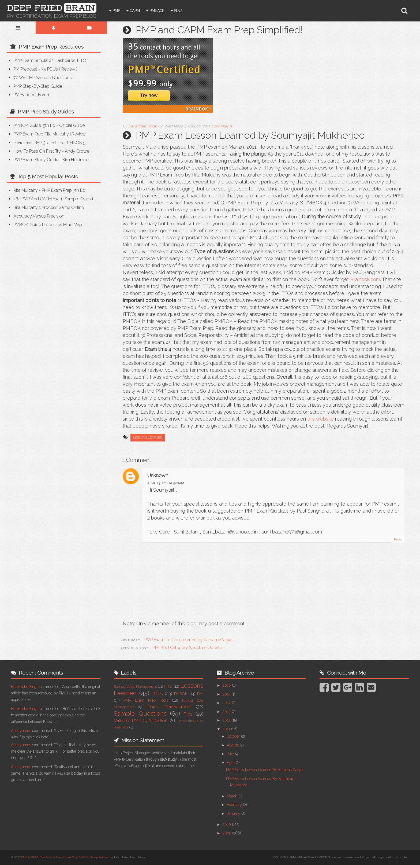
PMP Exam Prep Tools (145, 700)
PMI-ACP (166, 11)
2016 (227, 685)
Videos (182, 721)
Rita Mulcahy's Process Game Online (48, 207)
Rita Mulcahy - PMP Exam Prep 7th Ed (49, 190)
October (234, 736)
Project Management (169, 706)
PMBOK (181, 694)
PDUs (157, 693)
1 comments (221, 126)
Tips (188, 714)
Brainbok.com (365, 279)
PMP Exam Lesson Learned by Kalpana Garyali (265, 770)
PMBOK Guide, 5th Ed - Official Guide (49, 125)
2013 (227, 711)
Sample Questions (140, 713)
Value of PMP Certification (140, 720)
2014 (227, 703)
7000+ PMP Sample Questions (42, 77)
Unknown (157, 475)
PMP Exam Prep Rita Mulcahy (41, 134)
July (231, 754)
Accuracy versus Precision (38, 216)
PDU (186, 11)
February (235, 805)
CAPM (143, 11)
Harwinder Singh (25, 686)
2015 (227, 694)
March (232, 796)
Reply (398, 539)
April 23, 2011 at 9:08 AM (165, 483)
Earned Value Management (135, 686)
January (234, 813)
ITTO (168, 686)
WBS (195, 721)
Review (68, 69)
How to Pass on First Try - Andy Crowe (51, 151)
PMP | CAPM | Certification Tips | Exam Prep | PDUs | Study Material (65, 857)
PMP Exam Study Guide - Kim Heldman (51, 159)
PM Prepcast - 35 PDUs (35, 69)
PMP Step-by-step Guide (37, 86)
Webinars (121, 727)
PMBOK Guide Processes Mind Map (47, 224)
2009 (227, 833)
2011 (227, 729)
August (233, 745)
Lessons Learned (147, 437)
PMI (200, 694)
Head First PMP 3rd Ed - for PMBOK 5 (49, 142)
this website (320, 419)
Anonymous (21, 730)
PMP (125, 11)
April (231, 762)
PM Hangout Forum (32, 94)
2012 (227, 720)
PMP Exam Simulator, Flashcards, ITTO (49, 60)
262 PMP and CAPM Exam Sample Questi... (54, 198)
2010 (227, 824)
